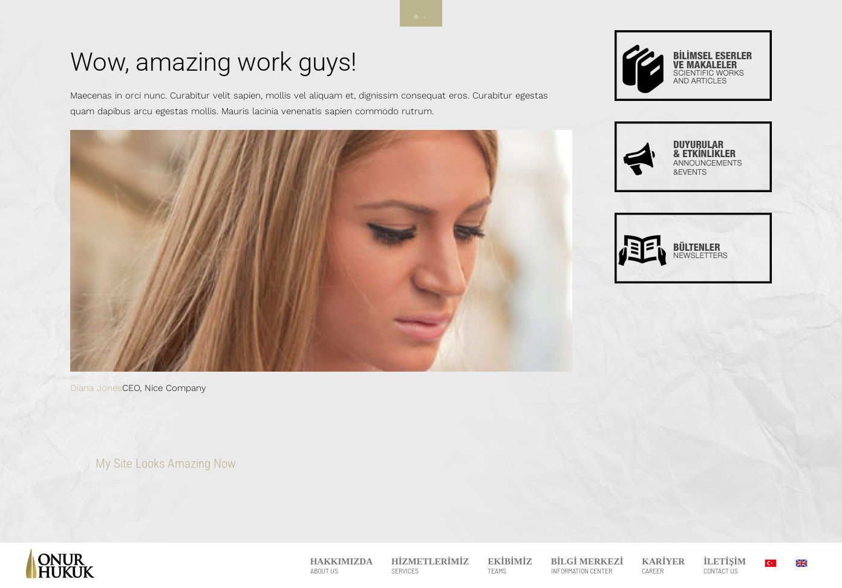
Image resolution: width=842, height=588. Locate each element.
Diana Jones (96, 388)
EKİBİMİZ (510, 566)
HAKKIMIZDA (341, 566)
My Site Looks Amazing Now (166, 463)
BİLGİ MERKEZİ (587, 566)
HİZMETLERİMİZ (430, 566)
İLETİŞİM (724, 566)
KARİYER (663, 566)
